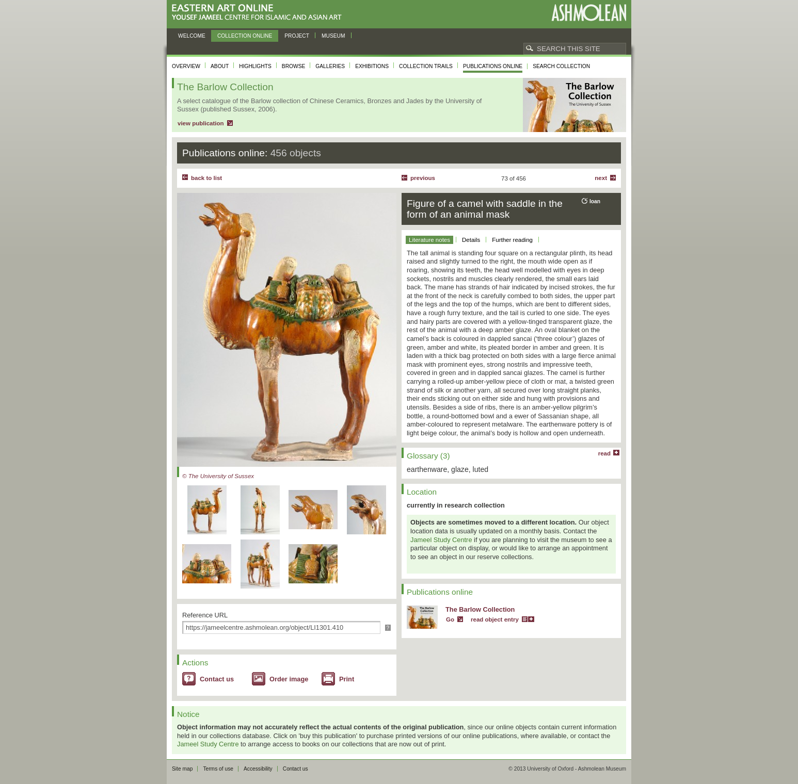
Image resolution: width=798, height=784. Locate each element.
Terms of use (218, 769)
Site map (182, 769)
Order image (288, 679)
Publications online (492, 66)
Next (601, 178)
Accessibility (258, 769)
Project (296, 36)
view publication (201, 123)
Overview (186, 66)
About (220, 66)
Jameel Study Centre (441, 540)
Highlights (255, 66)
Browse (294, 66)
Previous (422, 178)
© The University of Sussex (218, 476)
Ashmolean (588, 12)
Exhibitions (372, 66)
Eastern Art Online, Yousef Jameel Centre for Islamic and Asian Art (259, 12)
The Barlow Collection (480, 609)
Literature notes (429, 240)
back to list (206, 178)
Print (346, 679)
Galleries (330, 66)
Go (450, 619)
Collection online (244, 36)
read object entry (495, 619)
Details (471, 240)
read (604, 453)
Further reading (512, 240)
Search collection (561, 66)
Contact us (217, 679)
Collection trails (426, 66)
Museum (333, 36)
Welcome (191, 36)
